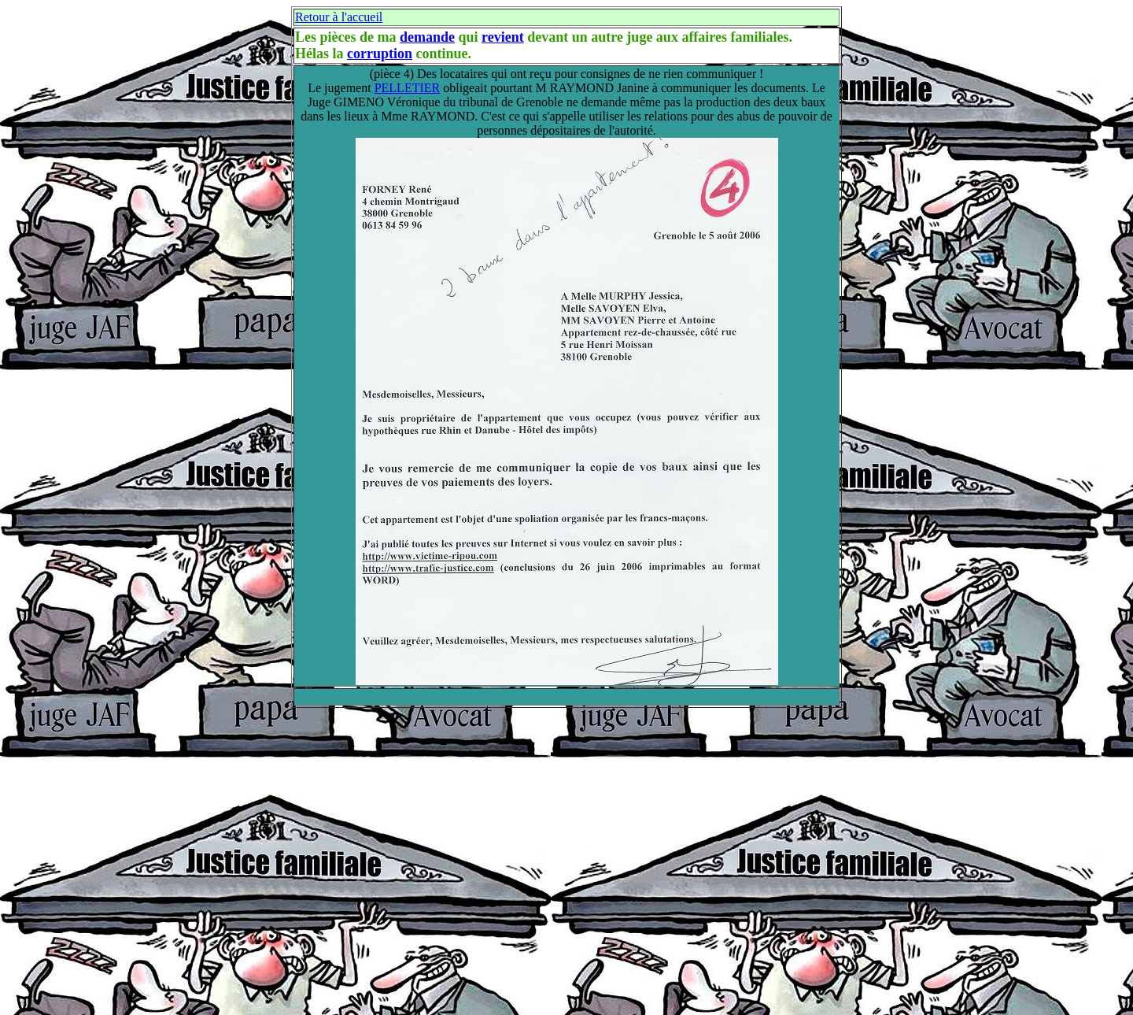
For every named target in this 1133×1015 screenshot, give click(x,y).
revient (503, 37)
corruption (379, 53)
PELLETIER (408, 87)
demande (427, 37)
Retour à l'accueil (338, 17)
